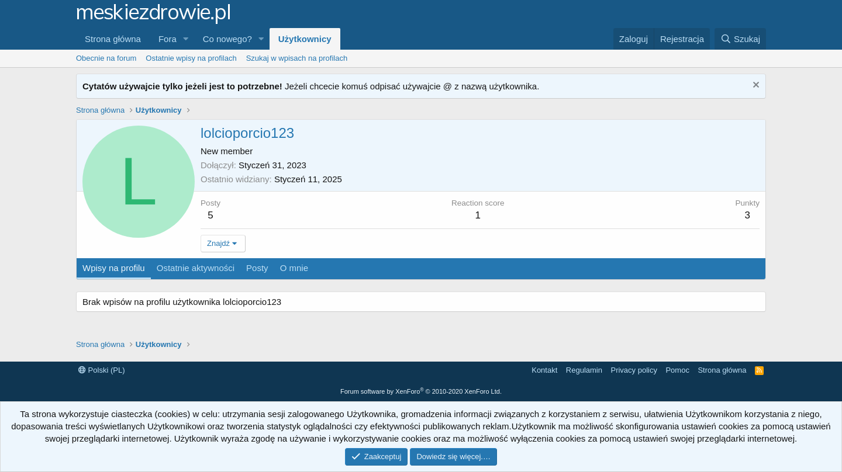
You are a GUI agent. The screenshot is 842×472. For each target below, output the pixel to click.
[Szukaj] (740, 39)
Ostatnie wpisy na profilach (191, 58)
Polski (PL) (101, 370)
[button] (186, 39)
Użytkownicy (305, 39)
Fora (167, 39)
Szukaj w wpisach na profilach (296, 58)
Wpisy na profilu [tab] (113, 268)
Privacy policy (633, 370)
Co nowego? (227, 39)
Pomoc (677, 370)
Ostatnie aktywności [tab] (195, 268)
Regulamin (584, 370)
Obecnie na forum (106, 58)
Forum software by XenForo (421, 391)
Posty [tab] (257, 268)
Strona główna (113, 39)
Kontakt (544, 370)
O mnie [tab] (294, 268)
